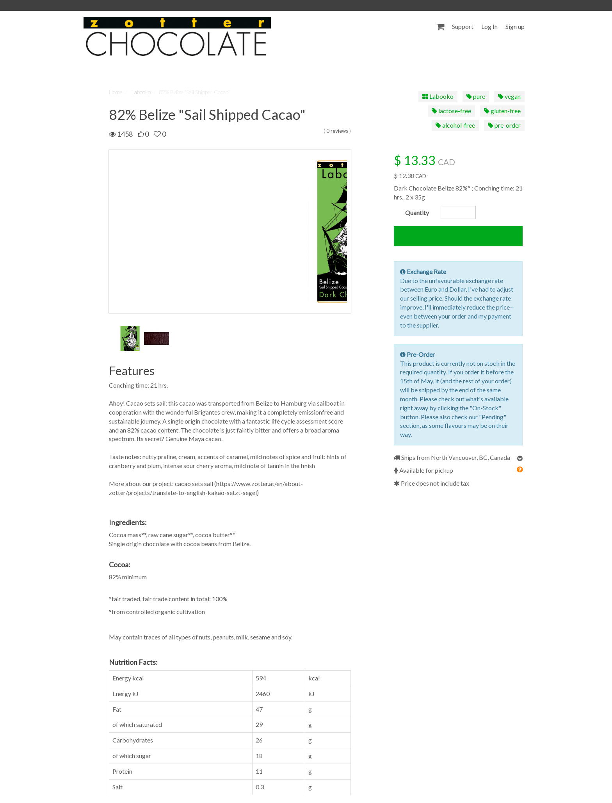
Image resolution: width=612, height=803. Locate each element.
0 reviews (337, 131)
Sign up (515, 26)
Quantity (417, 212)
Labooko (141, 92)
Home (115, 92)
